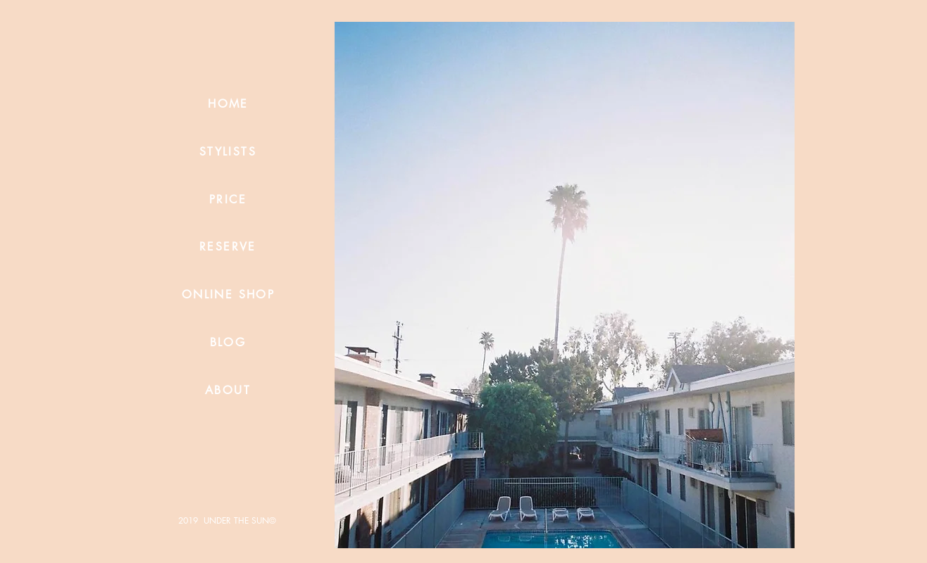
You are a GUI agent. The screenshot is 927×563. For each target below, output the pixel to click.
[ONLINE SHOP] (228, 294)
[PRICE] (228, 199)
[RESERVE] (228, 246)
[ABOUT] (228, 390)
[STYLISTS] (228, 151)
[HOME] (228, 103)
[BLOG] (228, 342)
